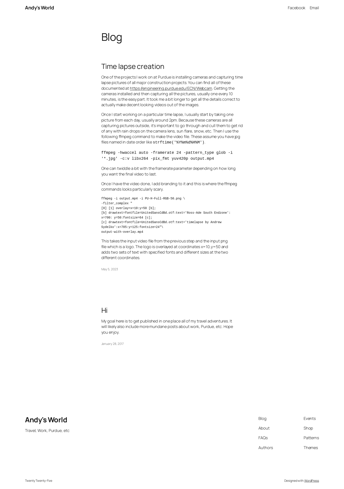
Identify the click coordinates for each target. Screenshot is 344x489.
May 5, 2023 (109, 264)
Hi (104, 305)
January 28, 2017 (112, 339)
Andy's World (39, 7)
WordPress (311, 476)
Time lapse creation (132, 66)
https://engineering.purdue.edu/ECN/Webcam (171, 88)
